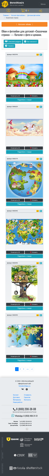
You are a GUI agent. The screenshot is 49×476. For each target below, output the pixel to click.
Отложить (34, 96)
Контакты (27, 400)
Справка (9, 46)
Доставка (16, 397)
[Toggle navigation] (43, 4)
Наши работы (17, 402)
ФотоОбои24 (17, 2)
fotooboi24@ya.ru (24, 386)
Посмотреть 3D (15, 96)
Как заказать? (30, 42)
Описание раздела (13, 42)
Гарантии (27, 397)
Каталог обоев (24, 24)
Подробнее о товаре (25, 100)
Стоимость (27, 395)
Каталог (16, 395)
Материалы (17, 400)
